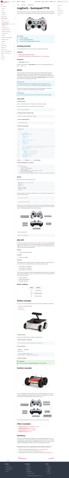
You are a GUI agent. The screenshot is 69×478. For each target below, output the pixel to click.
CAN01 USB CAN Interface (7, 37)
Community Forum (43, 449)
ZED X (3, 43)
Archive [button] (2, 59)
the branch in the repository (42, 85)
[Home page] (18, 5)
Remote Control (33, 419)
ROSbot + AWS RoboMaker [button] (6, 51)
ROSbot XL (4, 12)
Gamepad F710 (5, 24)
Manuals (18, 1)
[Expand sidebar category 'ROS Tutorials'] (14, 16)
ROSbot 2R (21, 307)
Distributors (8, 469)
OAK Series (4, 26)
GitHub (51, 1)
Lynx (3, 10)
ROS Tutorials (4, 16)
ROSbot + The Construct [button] (6, 53)
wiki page (46, 263)
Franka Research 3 (5, 22)
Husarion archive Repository (30, 41)
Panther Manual (46, 419)
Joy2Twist (19, 72)
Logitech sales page (24, 37)
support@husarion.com (47, 452)
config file (34, 273)
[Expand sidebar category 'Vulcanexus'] (14, 49)
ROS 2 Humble (42, 56)
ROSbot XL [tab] (20, 349)
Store (46, 1)
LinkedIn (49, 469)
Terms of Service (9, 468)
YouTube (49, 468)
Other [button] (2, 55)
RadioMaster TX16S (6, 29)
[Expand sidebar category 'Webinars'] (14, 57)
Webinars (3, 57)
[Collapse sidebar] (8, 461)
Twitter (48, 471)
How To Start (3, 6)
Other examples (60, 13)
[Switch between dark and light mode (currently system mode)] (55, 1)
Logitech (28, 11)
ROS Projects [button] (3, 45)
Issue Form (41, 451)
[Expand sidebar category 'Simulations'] (14, 47)
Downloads (29, 471)
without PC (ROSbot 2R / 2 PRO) (29, 426)
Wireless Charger (5, 39)
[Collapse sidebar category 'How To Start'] (14, 6)
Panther (3, 8)
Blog (43, 1)
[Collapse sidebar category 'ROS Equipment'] (14, 18)
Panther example (60, 11)
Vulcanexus (3, 49)
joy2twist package (37, 242)
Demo (59, 7)
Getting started (60, 5)
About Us (8, 466)
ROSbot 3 (4, 14)
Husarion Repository (26, 39)
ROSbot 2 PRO (21, 309)
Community (38, 1)
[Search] (62, 1)
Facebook (49, 473)
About (2, 4)
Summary (59, 14)
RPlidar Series (4, 33)
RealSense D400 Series (6, 31)
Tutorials (13, 1)
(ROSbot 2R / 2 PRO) (27, 428)
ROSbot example (60, 10)
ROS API (59, 8)
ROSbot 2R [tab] (26, 349)
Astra (3, 20)
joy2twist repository (34, 363)
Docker (27, 162)
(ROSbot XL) (25, 431)
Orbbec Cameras (5, 27)
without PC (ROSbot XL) (27, 430)
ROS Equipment (4, 18)
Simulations (3, 47)
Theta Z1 (3, 35)
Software (23, 1)
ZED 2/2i (3, 41)
